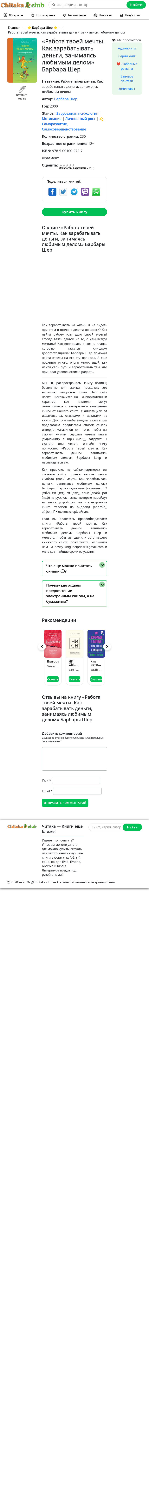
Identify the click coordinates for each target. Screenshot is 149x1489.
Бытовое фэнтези (126, 78)
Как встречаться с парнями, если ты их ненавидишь (96, 663)
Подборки (132, 15)
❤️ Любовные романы (127, 66)
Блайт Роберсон (96, 669)
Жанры (14, 15)
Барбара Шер (65, 99)
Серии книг (126, 56)
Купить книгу (74, 212)
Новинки (105, 15)
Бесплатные (77, 15)
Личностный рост (80, 118)
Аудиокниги (127, 48)
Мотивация (52, 118)
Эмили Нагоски (53, 666)
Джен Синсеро (74, 669)
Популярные (45, 15)
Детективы (127, 89)
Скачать (52, 679)
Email (47, 791)
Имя (46, 780)
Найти (136, 4)
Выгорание (53, 661)
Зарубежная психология (77, 113)
